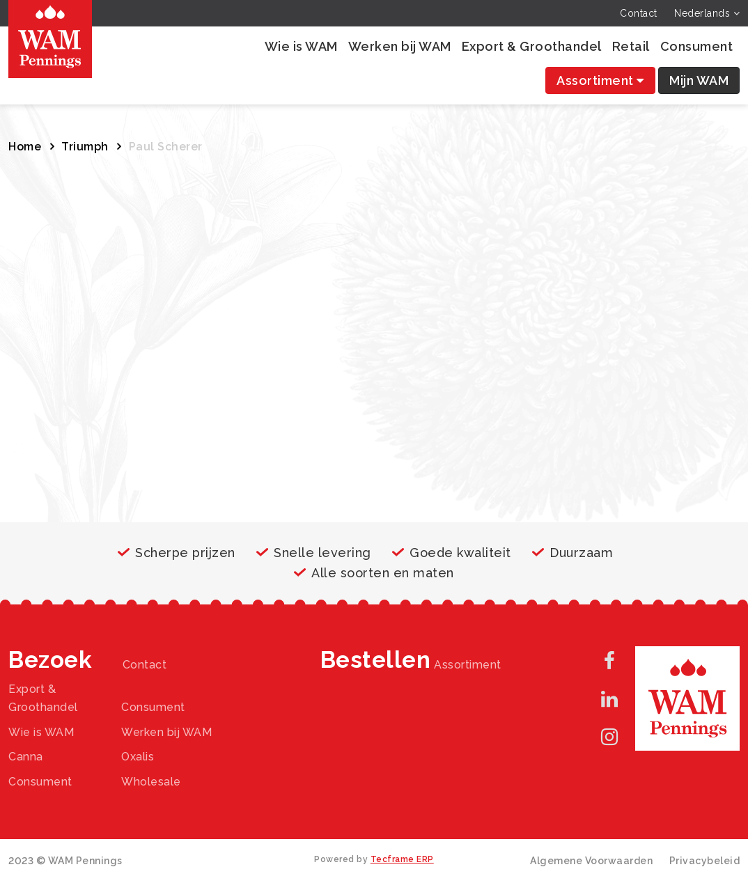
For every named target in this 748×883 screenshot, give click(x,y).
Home (24, 146)
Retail (631, 46)
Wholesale (151, 781)
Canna (25, 756)
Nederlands (707, 13)
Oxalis (137, 756)
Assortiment (600, 80)
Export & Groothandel (532, 46)
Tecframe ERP (402, 859)
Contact (638, 13)
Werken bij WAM (399, 46)
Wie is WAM (301, 46)
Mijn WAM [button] (698, 80)
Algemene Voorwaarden (591, 860)
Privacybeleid (704, 860)
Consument (696, 46)
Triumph (85, 146)
